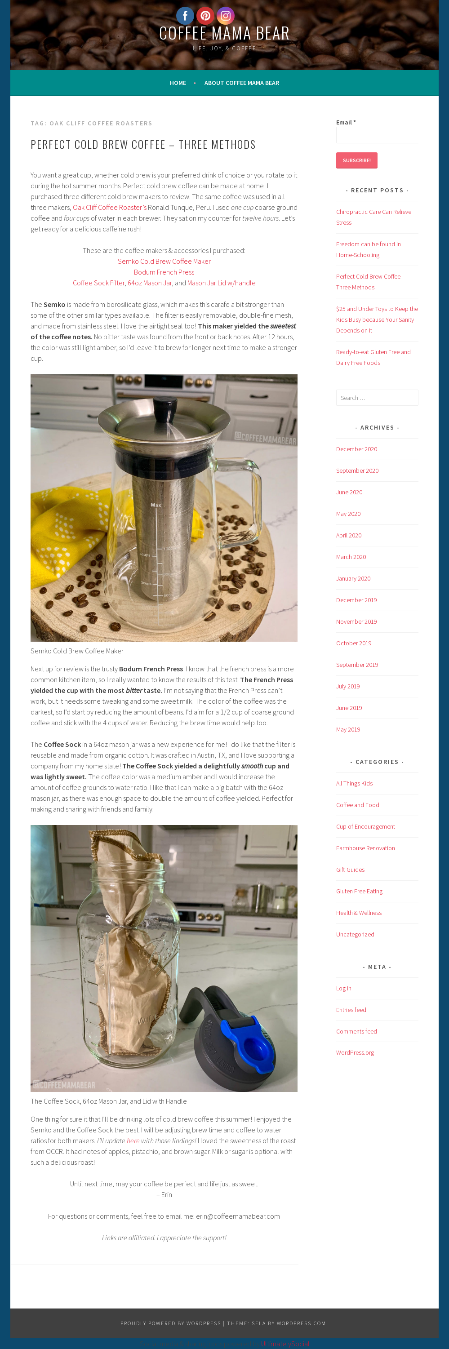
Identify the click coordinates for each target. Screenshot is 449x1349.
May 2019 (348, 729)
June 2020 (349, 492)
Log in (343, 988)
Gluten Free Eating (359, 891)
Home (178, 83)
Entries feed (351, 1010)
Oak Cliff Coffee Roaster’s (110, 207)
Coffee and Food (357, 805)
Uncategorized (355, 934)
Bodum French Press (164, 271)
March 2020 (351, 557)
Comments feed (356, 1031)
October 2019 (354, 643)
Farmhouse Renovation (365, 848)
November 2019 (356, 621)
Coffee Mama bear (224, 32)
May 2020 (348, 514)
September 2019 (357, 665)
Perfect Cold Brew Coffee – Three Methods (143, 144)
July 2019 (348, 686)
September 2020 (357, 470)
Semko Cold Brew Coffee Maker (164, 261)
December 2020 (356, 449)
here (133, 1140)
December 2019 (356, 600)
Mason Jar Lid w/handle (221, 282)
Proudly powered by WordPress (170, 1323)
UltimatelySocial (285, 1343)
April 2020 (348, 535)
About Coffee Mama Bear (241, 83)
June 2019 (349, 708)
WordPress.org (355, 1052)
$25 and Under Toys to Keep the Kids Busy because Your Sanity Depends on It (377, 319)
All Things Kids (354, 783)
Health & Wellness (359, 913)
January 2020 (353, 578)
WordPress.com (301, 1323)
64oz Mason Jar (150, 282)
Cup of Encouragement (365, 826)
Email (346, 122)
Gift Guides (350, 869)
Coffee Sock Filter (98, 282)
